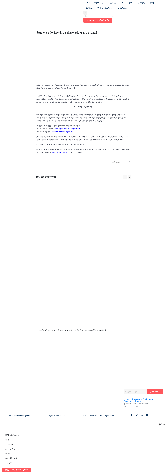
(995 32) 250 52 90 (131, 407)
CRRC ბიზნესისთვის (95, 3)
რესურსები (127, 3)
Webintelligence (23, 416)
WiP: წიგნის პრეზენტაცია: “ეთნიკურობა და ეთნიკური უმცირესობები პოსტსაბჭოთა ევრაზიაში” (71, 330)
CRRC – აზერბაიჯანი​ (106, 416)
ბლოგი (89, 8)
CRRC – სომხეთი (90, 416)
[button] (85, 13)
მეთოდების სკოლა (146, 3)
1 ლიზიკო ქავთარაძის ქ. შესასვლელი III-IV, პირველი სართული (139, 400)
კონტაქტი (123, 8)
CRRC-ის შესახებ (105, 8)
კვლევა (113, 3)
